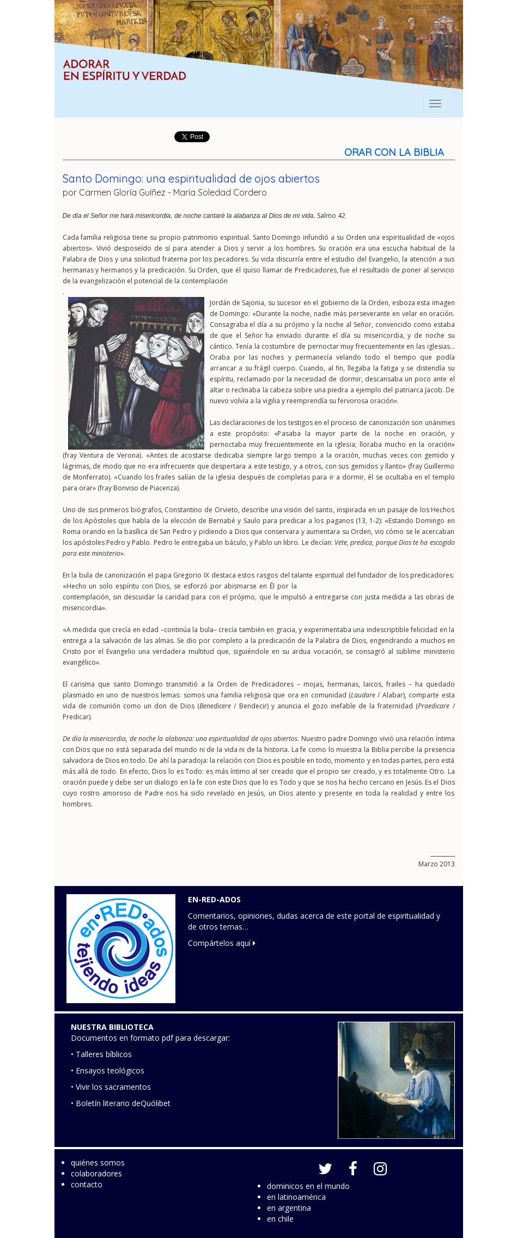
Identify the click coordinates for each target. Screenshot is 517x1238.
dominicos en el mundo (308, 1186)
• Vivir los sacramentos (111, 1087)
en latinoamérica (296, 1197)
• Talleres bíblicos (101, 1054)
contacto (86, 1184)
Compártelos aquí (222, 943)
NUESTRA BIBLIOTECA (112, 1027)
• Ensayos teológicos (107, 1070)
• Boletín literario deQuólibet (121, 1103)
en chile (280, 1218)
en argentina (289, 1208)
